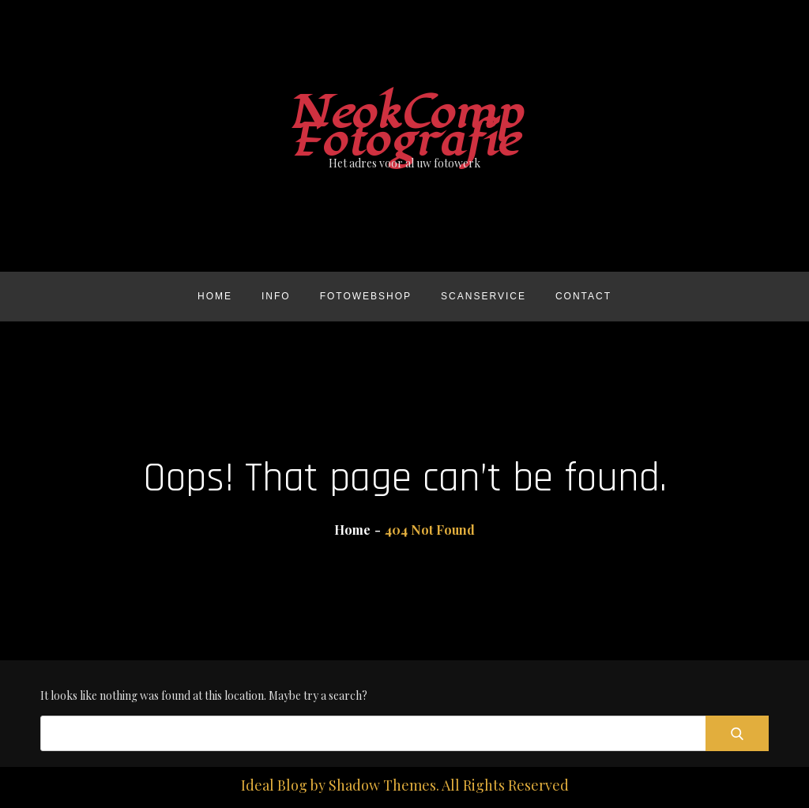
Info (276, 296)
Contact (583, 296)
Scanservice (483, 296)
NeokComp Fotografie (405, 127)
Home (215, 296)
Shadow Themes (382, 785)
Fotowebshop (366, 296)
